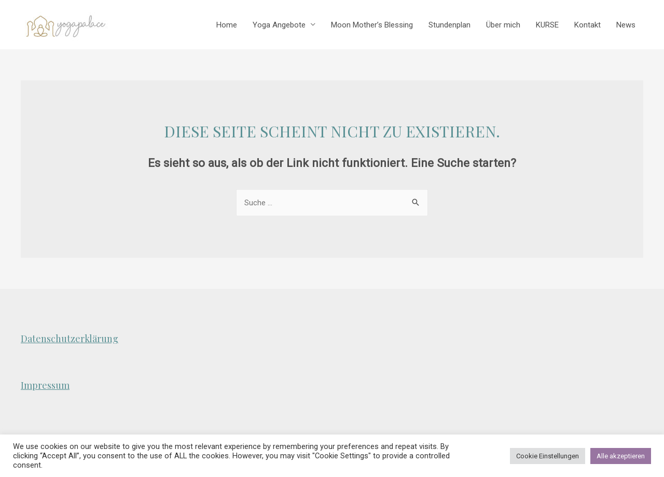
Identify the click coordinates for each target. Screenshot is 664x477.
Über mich (503, 25)
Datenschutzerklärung (69, 338)
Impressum (45, 385)
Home (226, 25)
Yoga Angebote (279, 25)
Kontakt (587, 25)
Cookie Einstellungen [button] (547, 456)
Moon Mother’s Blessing (372, 25)
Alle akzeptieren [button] (621, 456)
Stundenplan (449, 25)
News (625, 25)
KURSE (547, 25)
